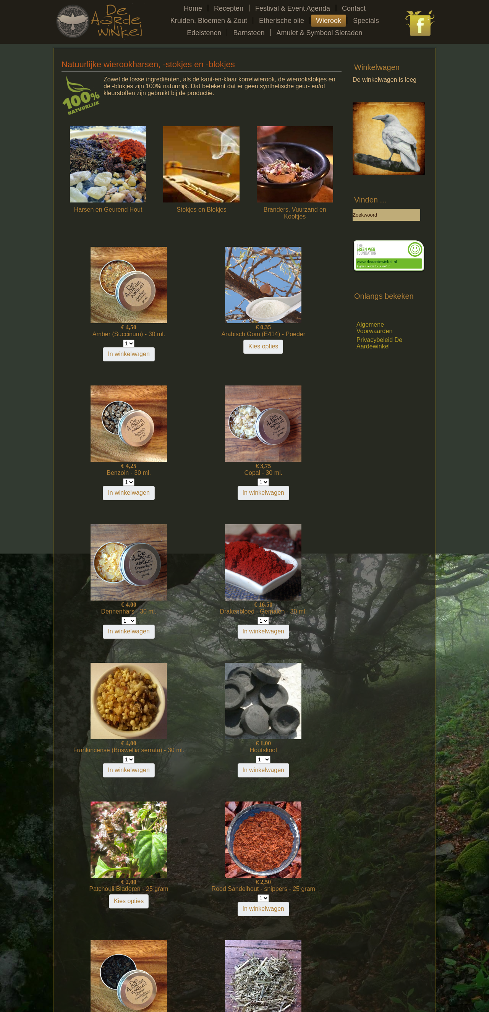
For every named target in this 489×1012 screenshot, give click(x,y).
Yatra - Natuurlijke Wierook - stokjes (108, 892)
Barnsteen (248, 33)
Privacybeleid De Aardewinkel (379, 343)
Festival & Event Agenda (292, 8)
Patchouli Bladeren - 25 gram (294, 611)
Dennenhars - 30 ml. (201, 473)
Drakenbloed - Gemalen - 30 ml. (295, 476)
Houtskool (201, 611)
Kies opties (201, 353)
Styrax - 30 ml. (201, 750)
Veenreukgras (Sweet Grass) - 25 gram (295, 753)
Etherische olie (281, 20)
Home (193, 8)
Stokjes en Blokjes (201, 209)
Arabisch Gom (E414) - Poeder (201, 337)
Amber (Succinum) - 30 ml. (108, 334)
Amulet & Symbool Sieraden (320, 33)
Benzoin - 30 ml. (295, 334)
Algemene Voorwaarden (374, 327)
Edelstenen (204, 33)
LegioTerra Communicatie (258, 996)
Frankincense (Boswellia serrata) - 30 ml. (108, 615)
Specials (366, 20)
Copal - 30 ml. (108, 473)
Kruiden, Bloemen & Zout (208, 20)
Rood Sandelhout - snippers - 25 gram (108, 753)
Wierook (328, 20)
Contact (354, 8)
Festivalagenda (131, 975)
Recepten (228, 8)
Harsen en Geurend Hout (108, 209)
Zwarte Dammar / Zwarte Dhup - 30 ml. (201, 892)
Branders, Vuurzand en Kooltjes (295, 213)
